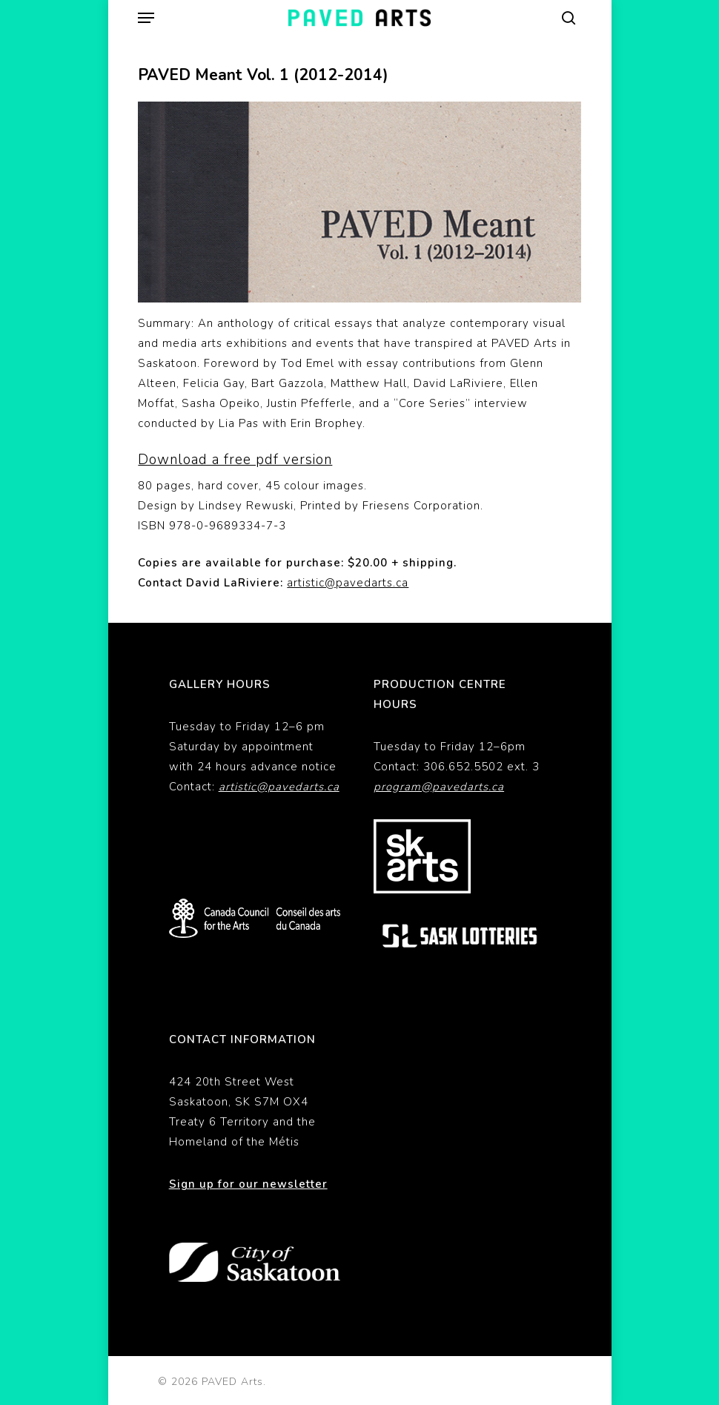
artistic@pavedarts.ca (347, 582)
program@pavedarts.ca (439, 786)
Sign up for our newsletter (248, 1184)
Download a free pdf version (235, 459)
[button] (146, 17)
